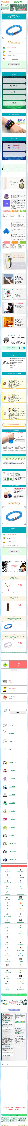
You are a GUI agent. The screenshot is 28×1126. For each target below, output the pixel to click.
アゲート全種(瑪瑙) (20, 877)
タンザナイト (7, 955)
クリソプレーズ (7, 927)
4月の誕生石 (12, 795)
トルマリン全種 (7, 961)
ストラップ (11, 749)
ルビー (7, 989)
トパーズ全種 (20, 955)
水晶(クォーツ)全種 (20, 922)
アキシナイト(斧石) (20, 871)
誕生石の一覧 (12, 762)
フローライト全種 (7, 972)
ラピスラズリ (7, 983)
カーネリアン (20, 905)
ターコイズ (7, 950)
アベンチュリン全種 (7, 882)
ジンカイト (7, 944)
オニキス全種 (7, 899)
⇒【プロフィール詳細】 (10, 347)
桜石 (20, 927)
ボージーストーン (7, 978)
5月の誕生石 (12, 803)
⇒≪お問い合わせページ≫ (19, 1032)
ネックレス (11, 733)
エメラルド (21, 888)
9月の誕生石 (12, 835)
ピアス (10, 741)
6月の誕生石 (12, 811)
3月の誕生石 (12, 787)
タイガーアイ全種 (20, 950)
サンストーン (20, 933)
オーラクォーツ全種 (20, 894)
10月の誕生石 (12, 843)
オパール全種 (20, 899)
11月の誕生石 (12, 851)
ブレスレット (12, 725)
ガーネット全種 (7, 905)
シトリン (20, 938)
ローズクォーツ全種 (20, 989)
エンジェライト (7, 894)
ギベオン (20, 916)
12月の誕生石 (12, 859)
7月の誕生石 (12, 819)
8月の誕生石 (12, 827)
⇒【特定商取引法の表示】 (6, 1020)
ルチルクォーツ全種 (20, 983)
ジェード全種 (7, 938)
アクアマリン (7, 877)
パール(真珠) (20, 961)
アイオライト (7, 871)
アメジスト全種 (20, 882)
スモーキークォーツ (20, 944)
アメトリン (7, 888)
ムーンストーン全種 (20, 978)
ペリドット (21, 972)
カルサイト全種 (20, 910)
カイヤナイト (7, 910)
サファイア (7, 933)
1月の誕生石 (12, 770)
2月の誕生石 (12, 778)
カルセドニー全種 (7, 916)
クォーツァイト (7, 922)
